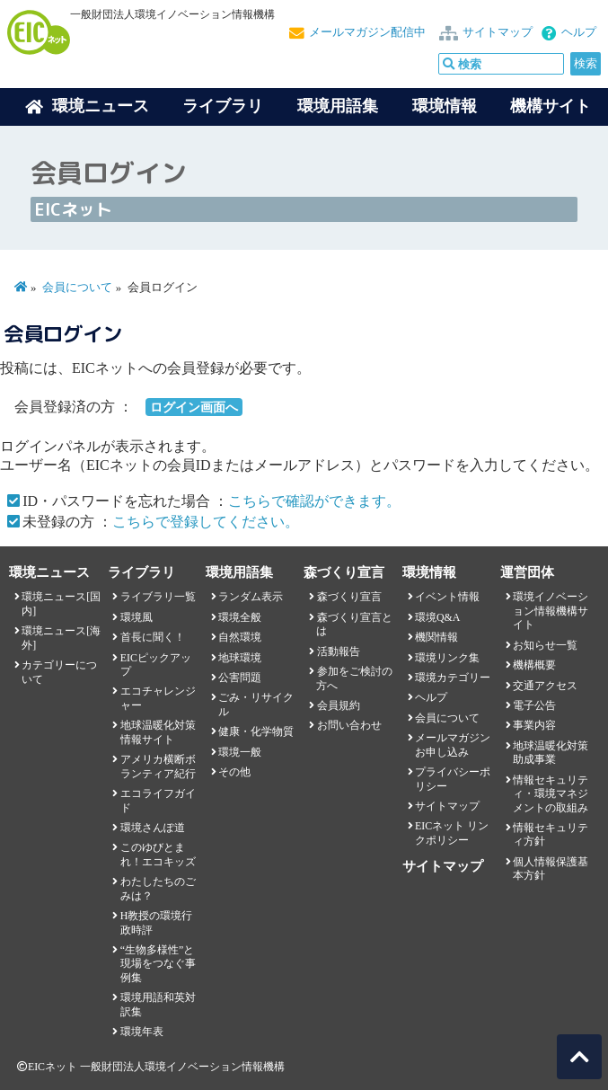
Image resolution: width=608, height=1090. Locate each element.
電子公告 (534, 705)
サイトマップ (498, 32)
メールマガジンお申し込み (452, 744)
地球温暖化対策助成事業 (550, 753)
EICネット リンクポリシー (452, 833)
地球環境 (239, 657)
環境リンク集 (447, 657)
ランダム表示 (250, 596)
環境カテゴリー (452, 677)
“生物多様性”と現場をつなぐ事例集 (158, 964)
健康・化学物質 (256, 731)
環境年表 (141, 1031)
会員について (77, 287)
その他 (234, 772)
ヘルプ (578, 32)
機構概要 (534, 665)
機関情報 (436, 637)
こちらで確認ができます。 (314, 501)
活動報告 (338, 651)
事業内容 (534, 725)
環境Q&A (437, 617)
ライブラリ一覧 (158, 596)
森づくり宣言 (349, 596)
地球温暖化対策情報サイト (158, 732)
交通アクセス (545, 685)
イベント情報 (447, 596)
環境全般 (239, 617)
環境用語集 (337, 106)
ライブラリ (222, 106)
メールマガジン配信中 (367, 32)
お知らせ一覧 (545, 645)
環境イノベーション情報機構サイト (550, 610)
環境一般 (239, 752)
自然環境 (239, 637)
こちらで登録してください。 (205, 521)
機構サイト (550, 106)
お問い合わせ (349, 725)
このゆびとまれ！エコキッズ (158, 854)
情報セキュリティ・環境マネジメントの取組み (550, 794)
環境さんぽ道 (152, 827)
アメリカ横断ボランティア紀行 (158, 766)
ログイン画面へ (194, 407)
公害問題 (239, 677)
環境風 (136, 617)
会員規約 (338, 705)
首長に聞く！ (152, 637)
